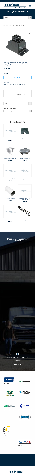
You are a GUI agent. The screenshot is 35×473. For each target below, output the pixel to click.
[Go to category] (30, 111)
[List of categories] (16, 111)
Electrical (14, 84)
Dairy (8, 25)
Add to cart (17, 77)
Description (9, 91)
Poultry (23, 84)
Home (4, 25)
